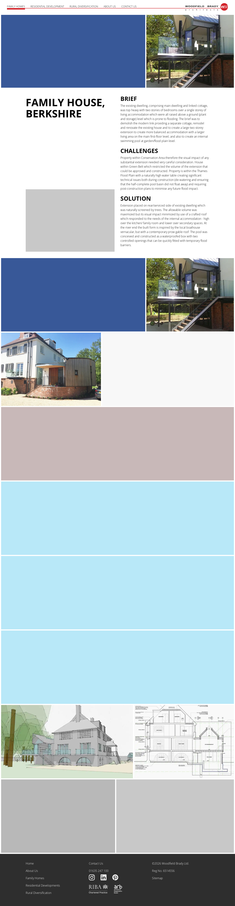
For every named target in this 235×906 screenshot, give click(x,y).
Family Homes (16, 6)
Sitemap (157, 878)
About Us (110, 6)
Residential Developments (43, 885)
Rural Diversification (84, 6)
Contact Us (129, 6)
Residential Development (47, 6)
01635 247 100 (99, 871)
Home (30, 863)
